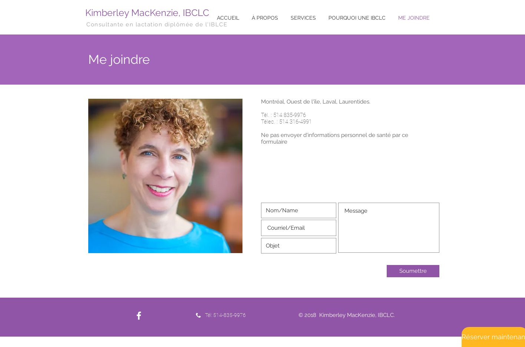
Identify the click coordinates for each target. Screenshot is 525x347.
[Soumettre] (413, 271)
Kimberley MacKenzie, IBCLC (147, 12)
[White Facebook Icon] (138, 315)
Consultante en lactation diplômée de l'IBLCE (156, 24)
